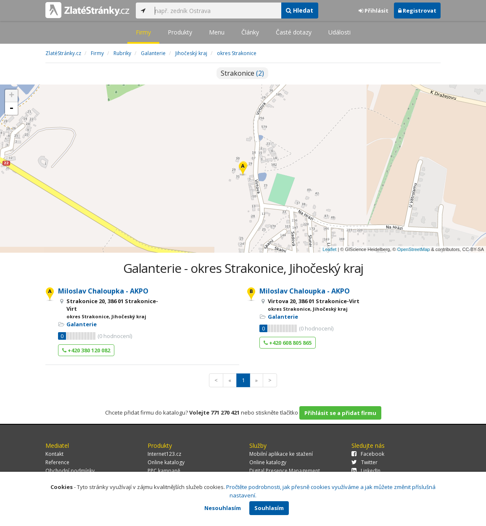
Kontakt (54, 453)
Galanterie (81, 324)
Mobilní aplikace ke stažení (281, 453)
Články (250, 32)
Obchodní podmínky (70, 470)
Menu (217, 32)
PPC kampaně (164, 470)
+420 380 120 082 (86, 350)
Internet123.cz (164, 453)
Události (339, 32)
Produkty (180, 32)
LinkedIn (365, 470)
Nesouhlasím (222, 508)
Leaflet (329, 249)
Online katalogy (166, 462)
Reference (57, 462)
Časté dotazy (294, 32)
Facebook (367, 453)
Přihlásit (373, 10)
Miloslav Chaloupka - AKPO (103, 291)
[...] (215, 11)
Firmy (143, 32)
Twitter (364, 462)
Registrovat (417, 10)
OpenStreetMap (413, 249)
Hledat (299, 10)
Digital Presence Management (284, 470)
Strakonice (242, 73)
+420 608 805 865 (288, 342)
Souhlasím (269, 508)
